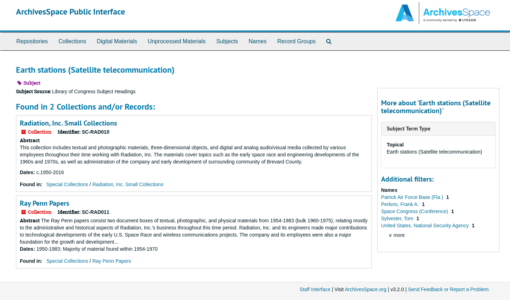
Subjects (227, 41)
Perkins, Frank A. (400, 204)
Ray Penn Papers (44, 203)
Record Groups (296, 41)
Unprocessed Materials (177, 41)
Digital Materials (117, 41)
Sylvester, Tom (398, 218)
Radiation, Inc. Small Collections (68, 123)
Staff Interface (315, 289)
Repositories (32, 41)
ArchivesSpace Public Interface (70, 11)
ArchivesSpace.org (365, 289)
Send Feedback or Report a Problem (448, 289)
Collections (72, 41)
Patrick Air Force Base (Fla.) (412, 197)
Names (258, 41)
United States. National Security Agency (425, 225)
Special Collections (67, 184)
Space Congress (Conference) (415, 211)
